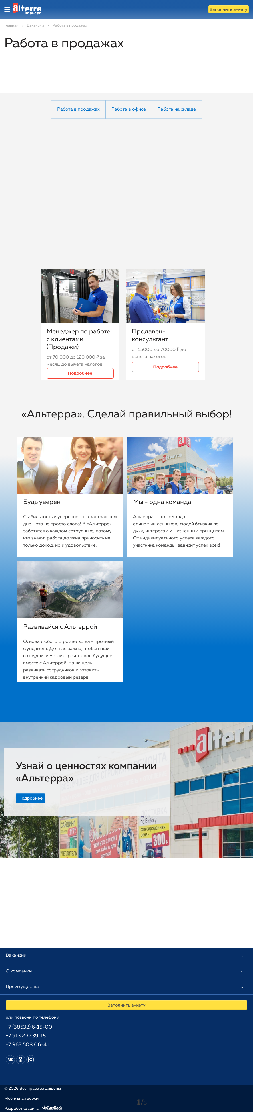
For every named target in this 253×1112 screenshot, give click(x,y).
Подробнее (80, 373)
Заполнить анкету (228, 9)
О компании (19, 971)
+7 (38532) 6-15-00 (29, 1027)
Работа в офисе (128, 109)
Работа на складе (177, 109)
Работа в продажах (78, 109)
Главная (11, 25)
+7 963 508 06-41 (27, 1044)
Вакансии (35, 25)
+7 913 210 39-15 (26, 1035)
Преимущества (22, 987)
